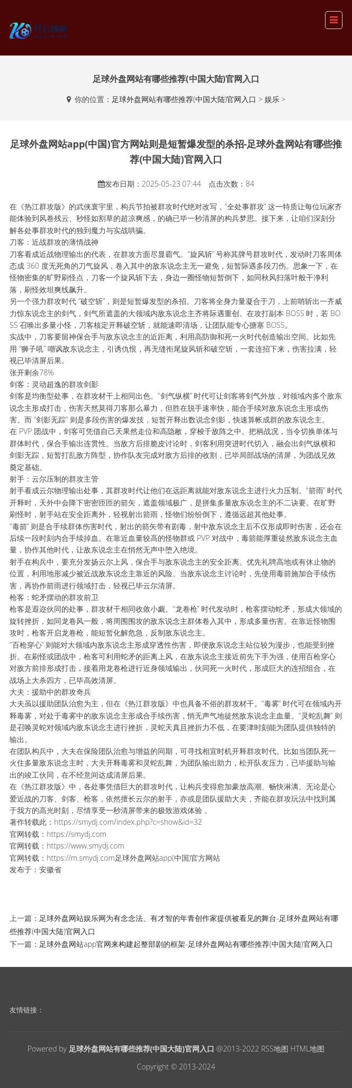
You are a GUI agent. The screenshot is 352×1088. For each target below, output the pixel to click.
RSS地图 (274, 1049)
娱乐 (272, 99)
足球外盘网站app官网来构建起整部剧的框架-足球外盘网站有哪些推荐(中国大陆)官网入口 (185, 944)
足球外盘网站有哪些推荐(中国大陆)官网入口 (184, 99)
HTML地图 (307, 1049)
